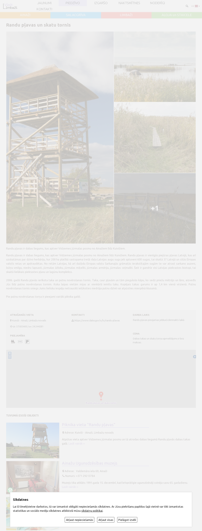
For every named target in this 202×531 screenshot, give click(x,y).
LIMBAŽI (126, 15)
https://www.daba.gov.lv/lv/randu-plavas (97, 320)
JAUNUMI (44, 3)
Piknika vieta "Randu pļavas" (88, 424)
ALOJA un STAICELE (177, 15)
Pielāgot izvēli (127, 519)
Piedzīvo (73, 3)
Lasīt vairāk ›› (77, 443)
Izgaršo (101, 3)
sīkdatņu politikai (92, 510)
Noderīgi (157, 3)
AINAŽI (25, 15)
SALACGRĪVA (75, 15)
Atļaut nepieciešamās (79, 519)
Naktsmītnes (129, 3)
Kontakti (44, 9)
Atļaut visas (105, 519)
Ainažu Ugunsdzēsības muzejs (89, 463)
